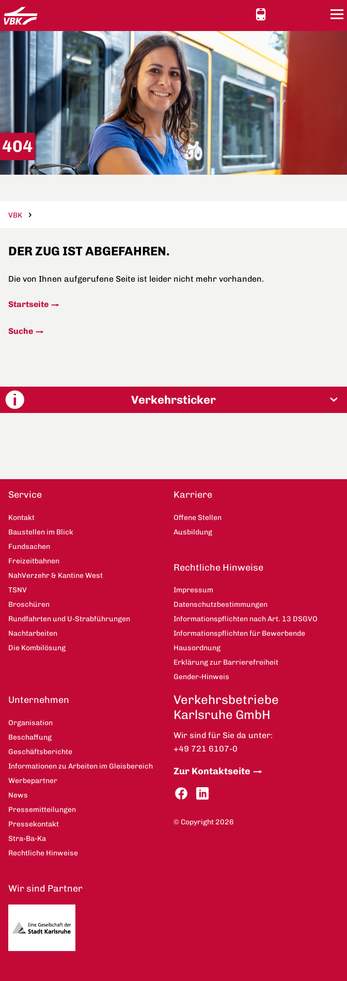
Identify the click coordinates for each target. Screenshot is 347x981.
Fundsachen (29, 546)
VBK (15, 215)
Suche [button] (317, 14)
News (18, 795)
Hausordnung (197, 647)
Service (25, 494)
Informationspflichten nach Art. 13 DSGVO (246, 619)
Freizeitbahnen (33, 561)
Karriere (193, 494)
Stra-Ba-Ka (27, 838)
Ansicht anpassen (280, 14)
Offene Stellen (198, 517)
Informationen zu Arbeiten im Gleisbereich (80, 766)
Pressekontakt (33, 824)
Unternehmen (38, 700)
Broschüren (29, 604)
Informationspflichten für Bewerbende (239, 633)
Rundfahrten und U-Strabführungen (69, 619)
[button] (173, 400)
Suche (20, 331)
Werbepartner (32, 780)
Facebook (181, 793)
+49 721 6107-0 (206, 749)
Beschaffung (30, 737)
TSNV (17, 590)
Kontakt (299, 14)
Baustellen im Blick (40, 532)
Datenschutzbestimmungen (220, 604)
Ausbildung (193, 532)
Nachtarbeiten (32, 633)
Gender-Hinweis (201, 676)
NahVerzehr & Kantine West (55, 575)
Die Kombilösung (37, 647)
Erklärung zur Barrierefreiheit (226, 662)
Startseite (28, 304)
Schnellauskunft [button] (260, 14)
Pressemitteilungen (42, 809)
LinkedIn (202, 793)
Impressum (193, 590)
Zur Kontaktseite (212, 771)
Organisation (30, 722)
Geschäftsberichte (40, 751)
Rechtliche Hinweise (218, 567)
